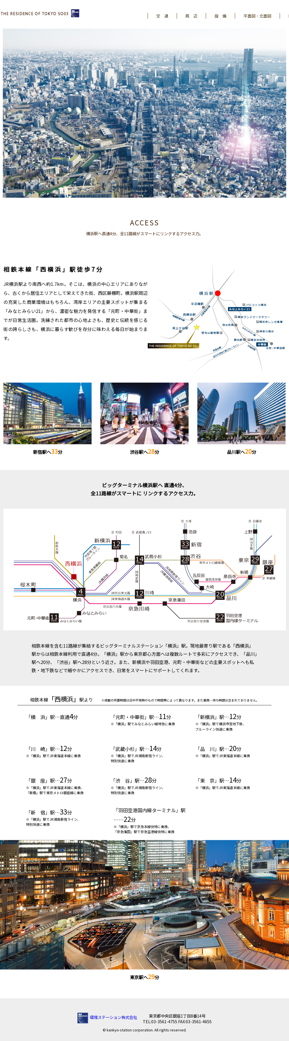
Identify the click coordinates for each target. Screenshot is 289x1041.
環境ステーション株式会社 (107, 1017)
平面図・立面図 (257, 16)
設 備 (220, 16)
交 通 (162, 16)
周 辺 (191, 16)
